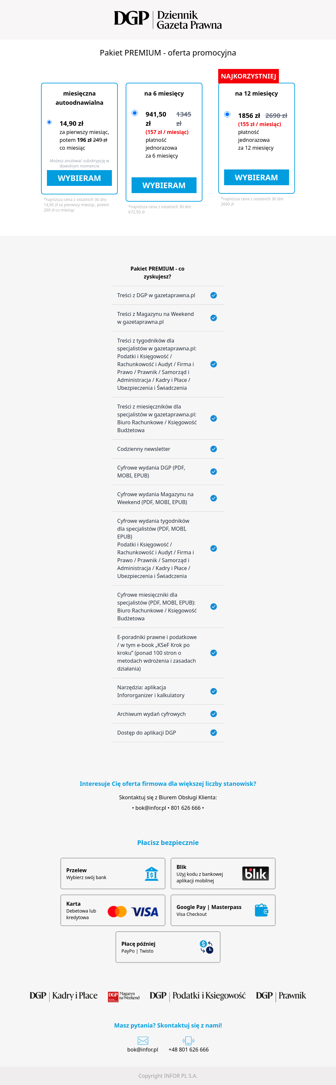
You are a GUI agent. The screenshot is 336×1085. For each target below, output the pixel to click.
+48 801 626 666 (189, 1049)
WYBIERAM (79, 177)
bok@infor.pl (150, 807)
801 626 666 (186, 807)
